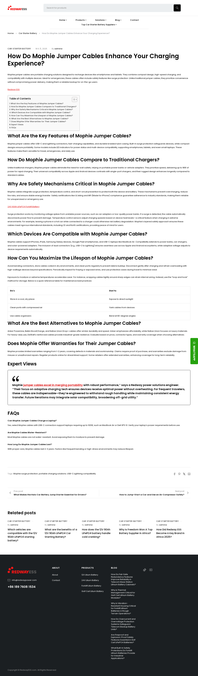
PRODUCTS (88, 567)
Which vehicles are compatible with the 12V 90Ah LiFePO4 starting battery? (22, 535)
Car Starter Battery (28, 33)
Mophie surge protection (25, 473)
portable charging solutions (52, 473)
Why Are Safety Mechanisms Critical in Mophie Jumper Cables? (42, 109)
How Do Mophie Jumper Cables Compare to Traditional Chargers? (43, 106)
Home (11, 33)
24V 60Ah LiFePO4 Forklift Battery (23, 206)
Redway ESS (14, 89)
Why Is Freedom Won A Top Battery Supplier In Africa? (136, 531)
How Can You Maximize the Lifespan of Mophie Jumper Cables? (42, 115)
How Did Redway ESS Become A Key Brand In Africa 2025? (170, 533)
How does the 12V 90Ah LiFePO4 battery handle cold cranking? (96, 533)
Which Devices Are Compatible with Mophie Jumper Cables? (40, 112)
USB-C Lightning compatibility (81, 473)
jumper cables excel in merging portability (53, 385)
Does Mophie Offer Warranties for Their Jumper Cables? (38, 121)
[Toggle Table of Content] (73, 99)
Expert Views (17, 124)
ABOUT (56, 567)
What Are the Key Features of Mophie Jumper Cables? (37, 103)
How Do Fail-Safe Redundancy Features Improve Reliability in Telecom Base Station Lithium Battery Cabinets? (123, 579)
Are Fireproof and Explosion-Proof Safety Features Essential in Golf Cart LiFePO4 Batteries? (123, 638)
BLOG (114, 567)
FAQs (13, 127)
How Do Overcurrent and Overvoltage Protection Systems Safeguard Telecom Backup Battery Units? (123, 624)
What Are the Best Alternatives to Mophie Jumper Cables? (39, 118)
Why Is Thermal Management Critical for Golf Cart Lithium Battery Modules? (123, 594)
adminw (58, 48)
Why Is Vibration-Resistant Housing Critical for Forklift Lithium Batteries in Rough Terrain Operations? (123, 608)
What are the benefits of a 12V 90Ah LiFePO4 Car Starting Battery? (61, 533)
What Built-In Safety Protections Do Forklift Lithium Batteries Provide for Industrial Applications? (123, 653)
